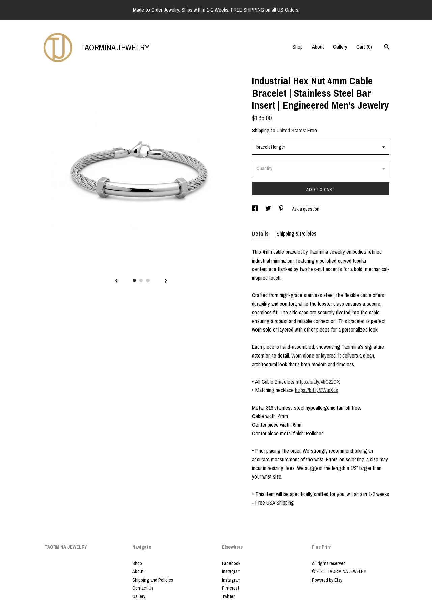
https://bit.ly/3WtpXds (316, 390)
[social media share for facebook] (255, 209)
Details (261, 233)
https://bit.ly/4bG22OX (318, 381)
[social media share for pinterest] (282, 209)
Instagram (231, 571)
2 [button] (141, 280)
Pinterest (230, 588)
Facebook (231, 563)
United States (291, 130)
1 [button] (134, 280)
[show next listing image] (166, 281)
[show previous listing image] (116, 281)
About (318, 46)
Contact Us (142, 588)
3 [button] (148, 280)
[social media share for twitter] (268, 209)
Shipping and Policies (152, 580)
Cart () (364, 46)
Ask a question (305, 209)
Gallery (340, 46)
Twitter (228, 596)
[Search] (386, 47)
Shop (297, 46)
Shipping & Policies (296, 233)
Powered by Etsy (327, 580)
